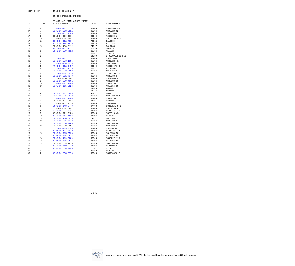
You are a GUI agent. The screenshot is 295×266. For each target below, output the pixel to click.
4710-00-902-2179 (63, 68)
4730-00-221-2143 (63, 111)
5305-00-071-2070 (63, 96)
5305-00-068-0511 (63, 31)
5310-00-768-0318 (63, 118)
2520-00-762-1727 (63, 48)
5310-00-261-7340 (63, 34)
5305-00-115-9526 (63, 86)
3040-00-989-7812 (63, 51)
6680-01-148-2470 (63, 106)
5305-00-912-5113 (63, 28)
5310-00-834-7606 (63, 123)
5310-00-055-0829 (63, 44)
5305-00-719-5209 (63, 138)
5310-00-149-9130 (63, 146)
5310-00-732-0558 (63, 71)
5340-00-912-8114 (63, 59)
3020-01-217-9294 (63, 93)
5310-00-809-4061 (63, 81)
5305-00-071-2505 (63, 83)
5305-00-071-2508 (63, 98)
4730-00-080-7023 (63, 148)
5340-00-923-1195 (63, 61)
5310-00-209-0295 (63, 128)
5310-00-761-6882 (63, 116)
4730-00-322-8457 (63, 66)
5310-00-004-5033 (63, 73)
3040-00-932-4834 (63, 41)
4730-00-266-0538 (63, 64)
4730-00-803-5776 (63, 153)
